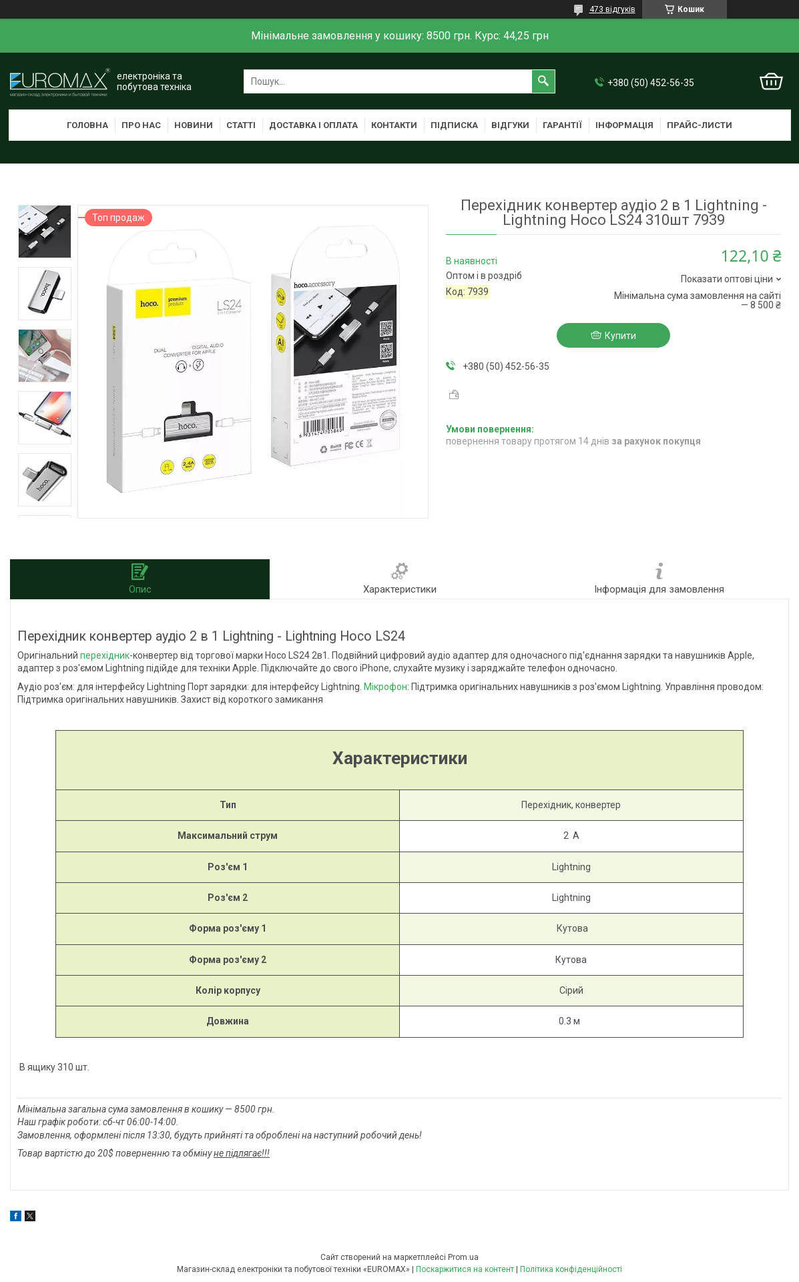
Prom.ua (463, 1257)
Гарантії (562, 125)
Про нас (141, 125)
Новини (193, 125)
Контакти (394, 125)
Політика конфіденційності (571, 1269)
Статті (241, 125)
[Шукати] (543, 81)
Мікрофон (385, 686)
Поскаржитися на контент (465, 1269)
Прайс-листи (699, 125)
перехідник (104, 655)
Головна (87, 125)
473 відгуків (612, 9)
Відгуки (510, 125)
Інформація (624, 125)
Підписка (454, 125)
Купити (620, 335)
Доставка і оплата (313, 125)
